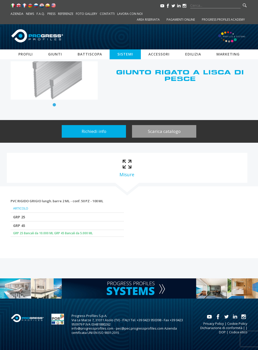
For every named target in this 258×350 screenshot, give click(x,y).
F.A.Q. (41, 14)
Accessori (159, 54)
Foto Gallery (86, 14)
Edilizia (193, 54)
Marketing (228, 54)
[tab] (127, 168)
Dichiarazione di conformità (221, 328)
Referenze (65, 14)
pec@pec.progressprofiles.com (140, 328)
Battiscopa (90, 54)
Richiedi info (94, 131)
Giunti (55, 54)
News (30, 14)
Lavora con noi (130, 14)
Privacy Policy (213, 323)
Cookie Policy (237, 323)
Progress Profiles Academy (223, 19)
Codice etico (238, 332)
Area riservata (148, 19)
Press (51, 14)
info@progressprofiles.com (92, 328)
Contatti (107, 14)
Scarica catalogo (164, 131)
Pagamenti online (181, 19)
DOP (222, 332)
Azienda (17, 14)
